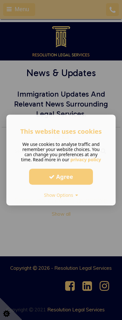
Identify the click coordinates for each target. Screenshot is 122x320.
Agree (61, 176)
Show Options (61, 195)
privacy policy (86, 159)
